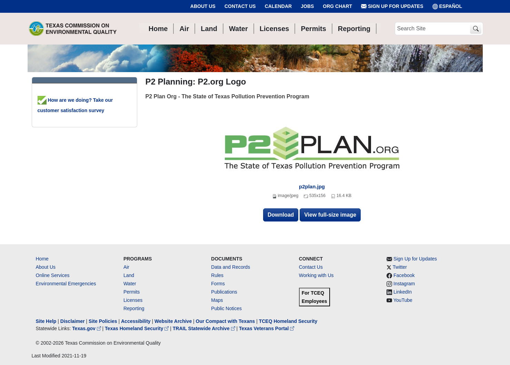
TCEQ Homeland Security (288, 321)
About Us (203, 6)
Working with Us (316, 275)
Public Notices (226, 308)
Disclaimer (72, 321)
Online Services (53, 275)
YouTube (402, 300)
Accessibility (136, 321)
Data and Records (230, 267)
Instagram (404, 283)
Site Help (46, 321)
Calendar (278, 6)
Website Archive (173, 321)
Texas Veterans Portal (266, 328)
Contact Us (240, 6)
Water (129, 283)
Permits (131, 292)
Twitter (400, 267)
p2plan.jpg (312, 186)
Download (281, 215)
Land (128, 275)
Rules (217, 275)
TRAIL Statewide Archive (205, 328)
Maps (217, 300)
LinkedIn (402, 292)
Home (42, 259)
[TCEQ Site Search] (476, 28)
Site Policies (103, 321)
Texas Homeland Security (137, 328)
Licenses (132, 300)
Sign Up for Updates (392, 6)
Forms (218, 283)
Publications (224, 292)
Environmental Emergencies (66, 283)
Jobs (307, 6)
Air (126, 267)
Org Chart (337, 6)
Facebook (403, 275)
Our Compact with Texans (225, 321)
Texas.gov (87, 328)
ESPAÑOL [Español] (447, 6)
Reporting (133, 308)
